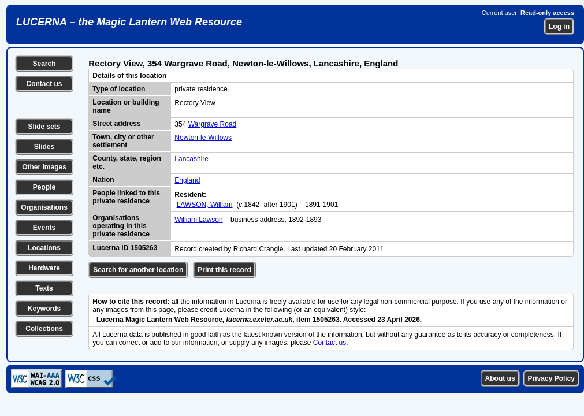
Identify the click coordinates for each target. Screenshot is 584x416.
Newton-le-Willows (203, 137)
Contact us (44, 84)
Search (43, 64)
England (187, 180)
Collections (44, 329)
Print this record (224, 270)
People (44, 187)
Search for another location (138, 270)
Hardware (44, 268)
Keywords (44, 308)
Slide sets (44, 126)
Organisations (44, 207)
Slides (44, 147)
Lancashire (191, 159)
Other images (44, 167)
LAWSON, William (205, 204)
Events (44, 228)
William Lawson (198, 220)
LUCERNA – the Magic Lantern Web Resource (129, 22)
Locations (44, 248)
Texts (44, 288)
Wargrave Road (212, 124)
